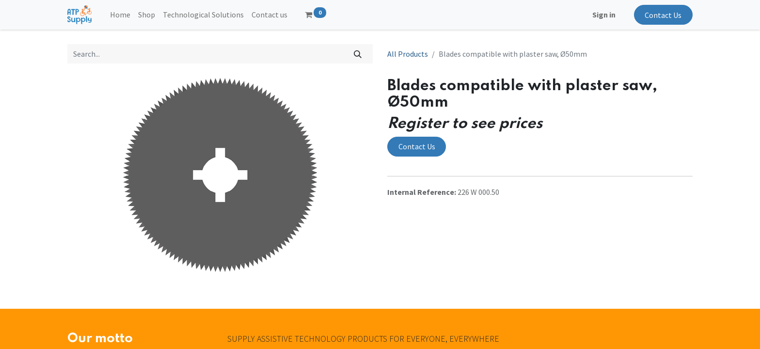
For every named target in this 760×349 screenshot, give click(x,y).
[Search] (358, 53)
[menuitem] (120, 14)
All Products (407, 54)
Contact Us (663, 15)
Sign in (604, 14)
